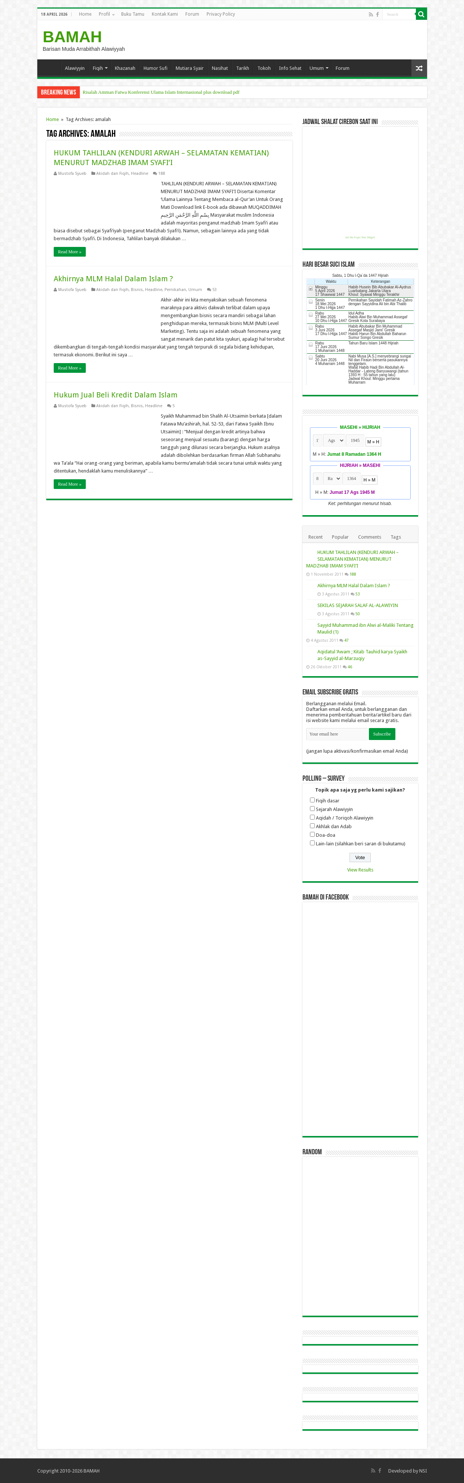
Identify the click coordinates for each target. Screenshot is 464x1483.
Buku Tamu (132, 14)
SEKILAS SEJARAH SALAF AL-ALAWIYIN (357, 605)
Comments (369, 537)
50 (357, 614)
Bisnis (137, 289)
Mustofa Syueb (72, 173)
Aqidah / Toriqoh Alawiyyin (344, 818)
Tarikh (242, 68)
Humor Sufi (155, 68)
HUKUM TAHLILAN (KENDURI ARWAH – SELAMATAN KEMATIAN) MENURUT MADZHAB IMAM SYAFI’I (352, 559)
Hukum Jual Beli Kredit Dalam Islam (116, 394)
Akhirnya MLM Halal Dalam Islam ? (113, 278)
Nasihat (220, 68)
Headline (139, 173)
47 (346, 640)
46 (350, 667)
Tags (396, 537)
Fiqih (98, 68)
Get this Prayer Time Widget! (360, 237)
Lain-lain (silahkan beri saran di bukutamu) (360, 843)
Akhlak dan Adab (334, 826)
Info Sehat (290, 68)
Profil (104, 14)
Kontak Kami (165, 14)
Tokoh (264, 68)
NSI (423, 1471)
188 (161, 173)
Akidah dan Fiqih (112, 173)
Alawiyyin (75, 68)
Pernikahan (175, 289)
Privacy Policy (221, 14)
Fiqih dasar (327, 801)
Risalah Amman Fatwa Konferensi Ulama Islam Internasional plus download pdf (161, 92)
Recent (315, 537)
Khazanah (125, 68)
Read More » (70, 251)
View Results (360, 870)
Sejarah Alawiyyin (334, 809)
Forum (192, 14)
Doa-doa (325, 835)
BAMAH (72, 37)
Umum (317, 68)
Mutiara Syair (190, 68)
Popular (340, 537)
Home (85, 14)
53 (214, 289)
